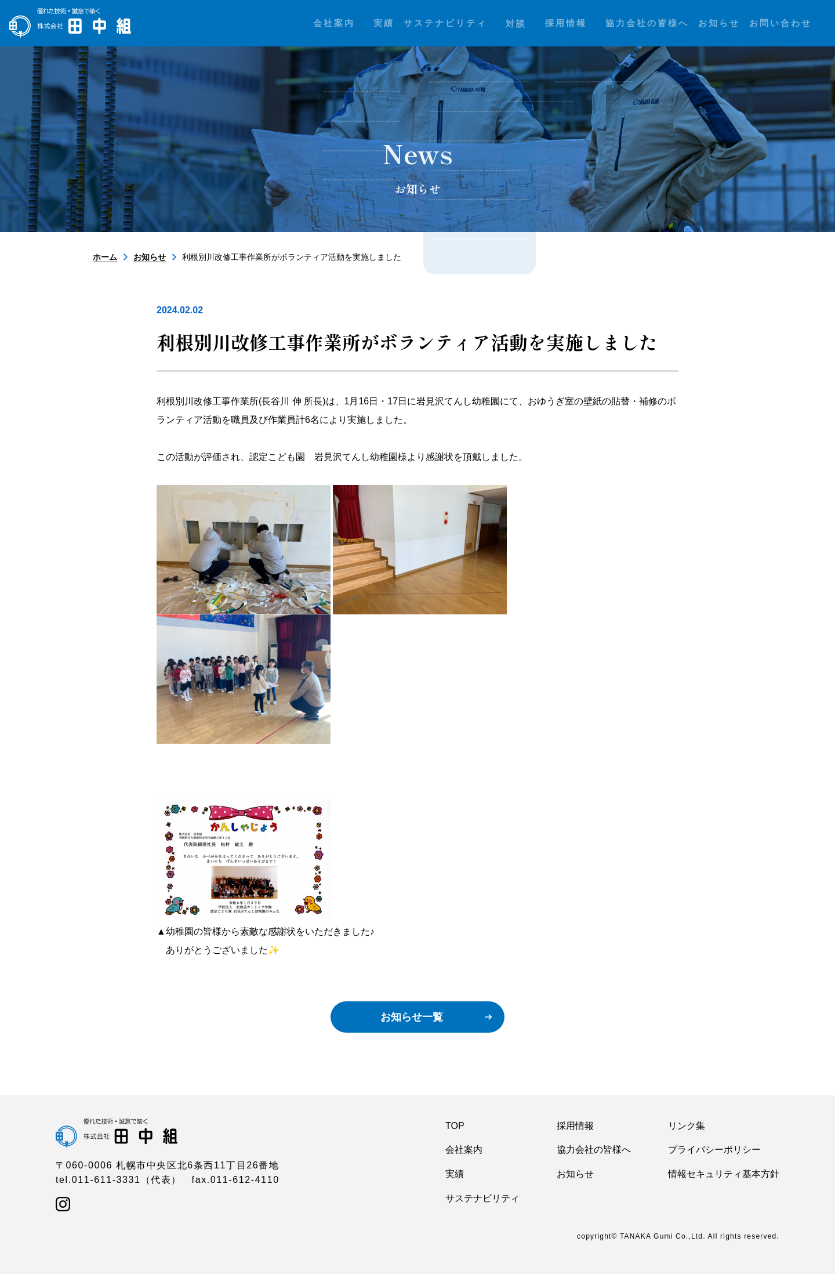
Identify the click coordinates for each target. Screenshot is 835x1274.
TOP (454, 1126)
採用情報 (575, 1126)
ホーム (105, 257)
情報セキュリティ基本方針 (723, 1174)
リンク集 (686, 1126)
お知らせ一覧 (411, 1017)
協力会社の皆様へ (594, 1149)
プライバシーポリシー (714, 1149)
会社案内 (463, 1149)
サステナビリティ (482, 1198)
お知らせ (149, 257)
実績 (454, 1174)
